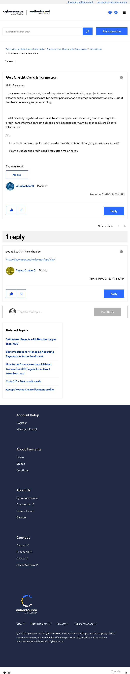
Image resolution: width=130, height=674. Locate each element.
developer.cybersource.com (112, 1)
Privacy (61, 623)
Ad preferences (84, 623)
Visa (19, 623)
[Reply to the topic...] (56, 311)
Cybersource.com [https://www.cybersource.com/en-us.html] (27, 497)
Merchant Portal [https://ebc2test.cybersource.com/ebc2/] (27, 429)
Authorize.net (39, 623)
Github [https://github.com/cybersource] (21, 558)
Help (111, 12)
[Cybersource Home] (26, 604)
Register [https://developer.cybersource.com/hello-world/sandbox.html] (22, 422)
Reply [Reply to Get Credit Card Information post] (114, 211)
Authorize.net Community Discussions (67, 49)
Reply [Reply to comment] (114, 293)
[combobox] (47, 31)
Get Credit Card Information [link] (23, 53)
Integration (96, 49)
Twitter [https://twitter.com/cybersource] (21, 545)
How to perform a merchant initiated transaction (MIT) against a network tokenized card (28, 369)
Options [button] (9, 61)
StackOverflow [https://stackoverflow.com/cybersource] (26, 564)
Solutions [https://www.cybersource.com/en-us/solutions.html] (22, 470)
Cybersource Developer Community (13, 12)
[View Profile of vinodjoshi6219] (25, 185)
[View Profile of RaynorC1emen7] (26, 270)
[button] (11, 210)
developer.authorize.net (80, 1)
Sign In (116, 12)
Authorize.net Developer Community (25, 49)
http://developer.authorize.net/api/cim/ (30, 259)
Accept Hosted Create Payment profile (30, 389)
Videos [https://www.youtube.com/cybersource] (21, 463)
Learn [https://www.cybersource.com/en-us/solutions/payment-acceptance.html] (20, 457)
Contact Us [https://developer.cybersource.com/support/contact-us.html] (24, 504)
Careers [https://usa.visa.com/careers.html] (22, 517)
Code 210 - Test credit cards (23, 381)
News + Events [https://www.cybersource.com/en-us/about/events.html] (25, 511)
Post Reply (107, 311)
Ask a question (112, 31)
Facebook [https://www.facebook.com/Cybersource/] (23, 551)
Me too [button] (17, 174)
